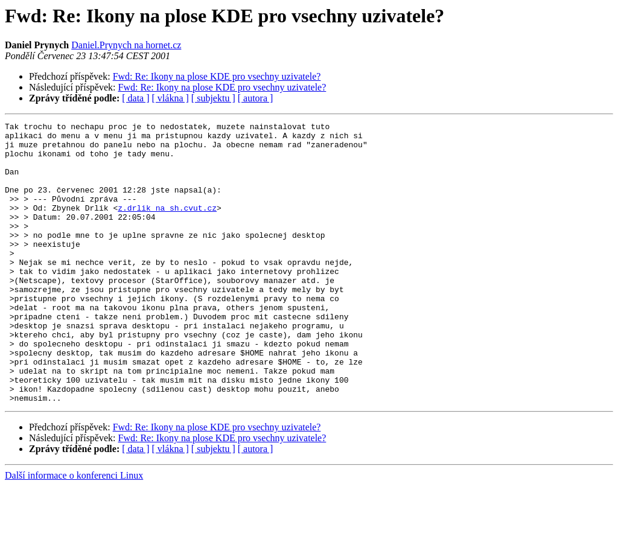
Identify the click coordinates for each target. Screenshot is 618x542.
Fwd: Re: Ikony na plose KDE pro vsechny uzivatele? (217, 76)
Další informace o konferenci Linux (74, 531)
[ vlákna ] (170, 98)
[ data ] (135, 98)
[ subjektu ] (213, 98)
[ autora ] (255, 98)
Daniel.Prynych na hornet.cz (126, 45)
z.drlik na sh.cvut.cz (167, 225)
